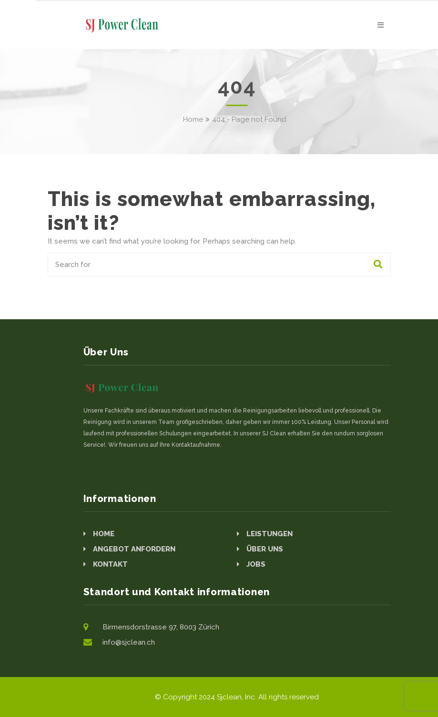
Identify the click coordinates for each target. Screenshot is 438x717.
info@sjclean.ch (128, 642)
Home (193, 119)
